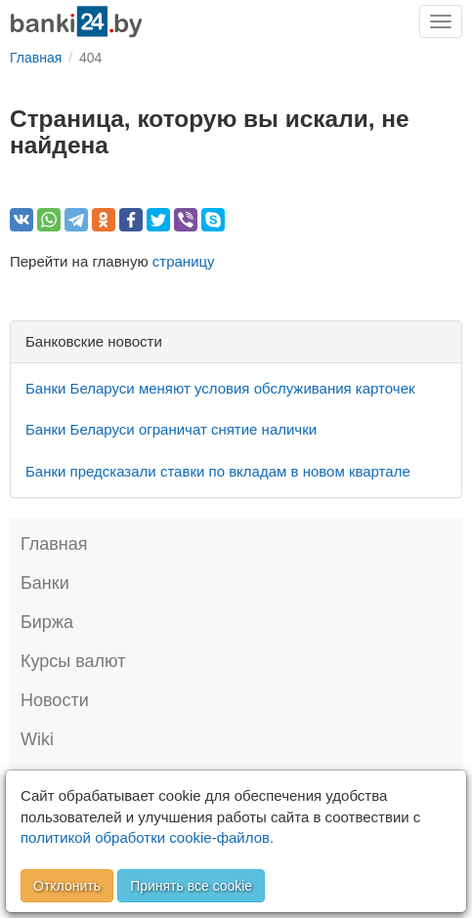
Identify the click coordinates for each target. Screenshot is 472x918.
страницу (183, 261)
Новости (55, 700)
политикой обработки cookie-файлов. (147, 837)
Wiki (37, 739)
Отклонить (67, 886)
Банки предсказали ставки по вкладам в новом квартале (217, 471)
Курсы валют (73, 661)
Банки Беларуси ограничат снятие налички (171, 429)
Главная (54, 544)
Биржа (47, 622)
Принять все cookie (191, 886)
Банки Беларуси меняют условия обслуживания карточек (220, 388)
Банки (45, 583)
